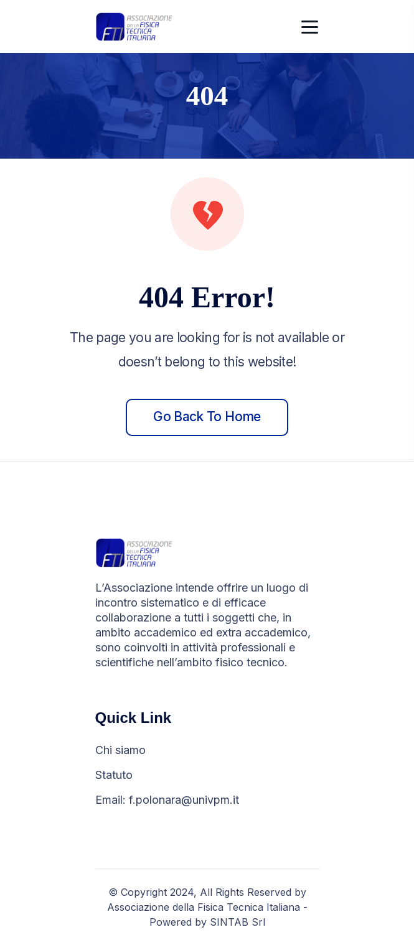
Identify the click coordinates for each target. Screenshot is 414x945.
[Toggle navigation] (310, 26)
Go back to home (206, 416)
